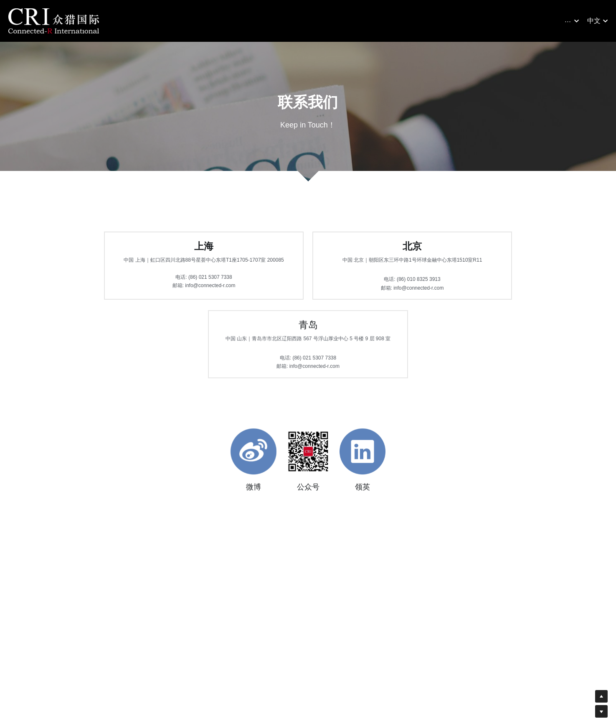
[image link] (53, 20)
